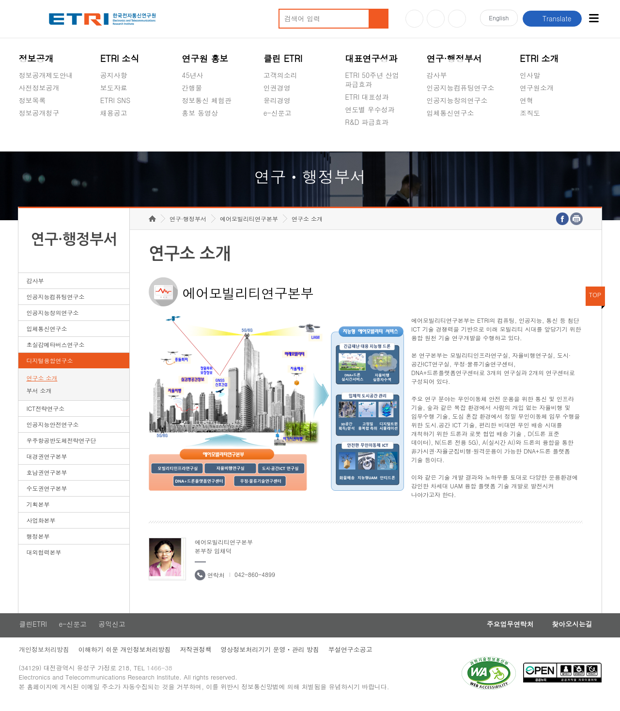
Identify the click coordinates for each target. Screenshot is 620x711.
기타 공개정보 (541, 135)
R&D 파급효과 (366, 122)
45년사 (192, 75)
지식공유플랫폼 (368, 145)
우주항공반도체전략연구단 (61, 445)
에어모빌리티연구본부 (249, 223)
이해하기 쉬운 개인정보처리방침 (124, 654)
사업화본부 (40, 525)
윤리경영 (277, 100)
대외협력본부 (43, 557)
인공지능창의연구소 (457, 100)
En (498, 19)
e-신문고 (278, 113)
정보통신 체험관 (207, 100)
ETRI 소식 (120, 58)
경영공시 (32, 135)
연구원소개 (537, 87)
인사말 (530, 75)
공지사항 (113, 75)
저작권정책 (196, 654)
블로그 (436, 19)
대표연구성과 (371, 58)
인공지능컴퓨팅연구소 (461, 87)
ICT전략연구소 (45, 413)
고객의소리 (280, 75)
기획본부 (37, 509)
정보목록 (32, 100)
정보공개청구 (38, 113)
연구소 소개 (41, 382)
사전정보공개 (38, 87)
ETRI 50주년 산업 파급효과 (372, 79)
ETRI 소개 (539, 58)
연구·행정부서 (454, 58)
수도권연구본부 (46, 493)
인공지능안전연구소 (52, 429)
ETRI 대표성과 (367, 97)
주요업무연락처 (507, 629)
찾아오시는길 (571, 629)
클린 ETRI (283, 58)
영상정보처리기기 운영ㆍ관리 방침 (271, 654)
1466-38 (161, 673)
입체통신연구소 (450, 113)
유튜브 (414, 19)
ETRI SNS (115, 100)
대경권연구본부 (46, 461)
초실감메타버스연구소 (461, 135)
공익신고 (277, 135)
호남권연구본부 (46, 477)
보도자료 (113, 87)
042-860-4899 (254, 579)
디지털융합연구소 (49, 365)
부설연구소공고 (352, 654)
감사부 (437, 75)
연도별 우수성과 (370, 109)
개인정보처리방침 (43, 654)
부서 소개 (38, 395)
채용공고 (113, 113)
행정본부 (37, 541)
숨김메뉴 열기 (23, 124)
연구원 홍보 (205, 58)
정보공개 (35, 58)
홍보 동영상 (200, 113)
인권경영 (277, 87)
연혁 (526, 100)
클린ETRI (32, 629)
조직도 (530, 113)
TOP (595, 299)
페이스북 (457, 19)
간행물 (192, 87)
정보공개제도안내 (45, 75)
